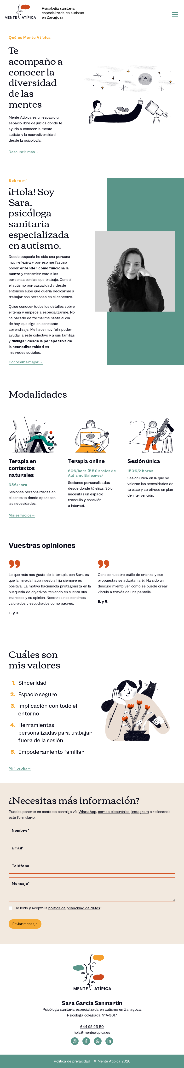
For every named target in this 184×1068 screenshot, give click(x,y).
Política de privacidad (72, 1061)
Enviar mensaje (25, 924)
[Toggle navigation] (175, 14)
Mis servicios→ (22, 515)
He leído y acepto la (57, 908)
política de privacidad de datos (74, 908)
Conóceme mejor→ (26, 362)
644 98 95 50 (92, 1027)
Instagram (140, 812)
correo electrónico (114, 812)
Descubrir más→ (24, 152)
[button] (163, 545)
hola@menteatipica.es (92, 1032)
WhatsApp (87, 812)
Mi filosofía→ (20, 768)
